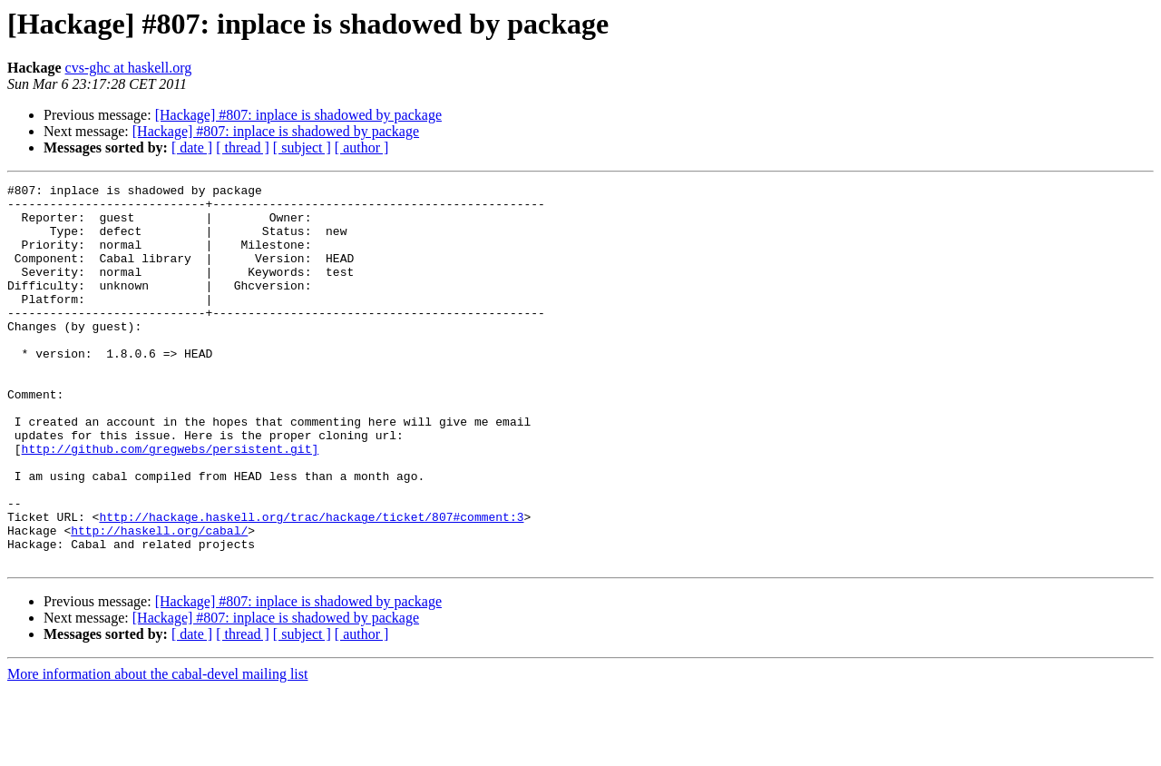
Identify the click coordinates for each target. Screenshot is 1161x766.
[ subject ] (302, 147)
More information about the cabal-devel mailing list (157, 750)
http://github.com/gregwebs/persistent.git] (170, 503)
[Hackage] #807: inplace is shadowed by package (298, 115)
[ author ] (362, 147)
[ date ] (191, 147)
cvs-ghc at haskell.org (128, 67)
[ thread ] (242, 147)
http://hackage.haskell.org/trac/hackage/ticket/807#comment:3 (311, 584)
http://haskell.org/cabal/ (159, 601)
